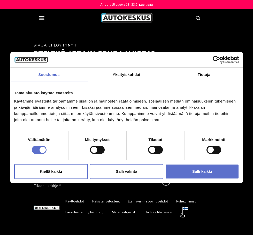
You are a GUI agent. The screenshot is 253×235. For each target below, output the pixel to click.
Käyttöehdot (74, 201)
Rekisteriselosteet (106, 201)
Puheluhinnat (186, 201)
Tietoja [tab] (204, 74)
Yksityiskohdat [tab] (126, 74)
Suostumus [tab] (49, 74)
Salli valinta (126, 171)
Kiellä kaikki (51, 171)
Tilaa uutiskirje (47, 185)
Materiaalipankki (124, 212)
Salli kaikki (202, 171)
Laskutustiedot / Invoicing (84, 212)
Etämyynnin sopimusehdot (148, 201)
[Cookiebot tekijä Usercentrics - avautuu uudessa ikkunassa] (216, 60)
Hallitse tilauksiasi (158, 212)
